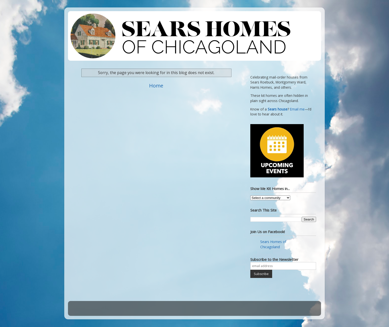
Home (156, 85)
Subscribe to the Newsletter (274, 259)
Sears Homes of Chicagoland (273, 244)
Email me (297, 109)
